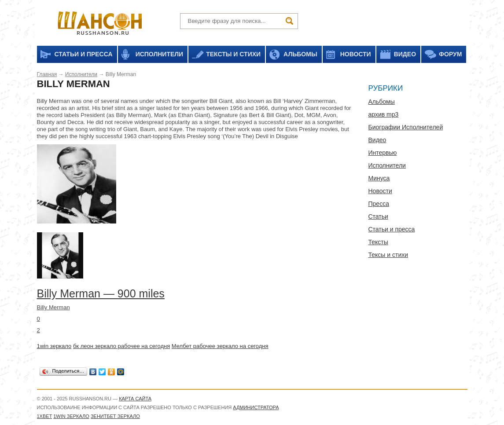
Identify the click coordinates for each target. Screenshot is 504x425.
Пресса (378, 203)
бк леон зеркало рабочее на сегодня (121, 346)
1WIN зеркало (71, 416)
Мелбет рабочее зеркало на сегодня (220, 346)
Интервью (382, 152)
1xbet (44, 416)
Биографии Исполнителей (405, 127)
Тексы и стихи (388, 254)
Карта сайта (135, 398)
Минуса (379, 178)
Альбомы (381, 101)
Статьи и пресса (391, 229)
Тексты (378, 241)
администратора (256, 407)
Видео (377, 139)
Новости (380, 190)
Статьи (378, 216)
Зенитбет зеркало (115, 416)
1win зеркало (54, 346)
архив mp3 (383, 114)
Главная (47, 74)
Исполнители (81, 74)
